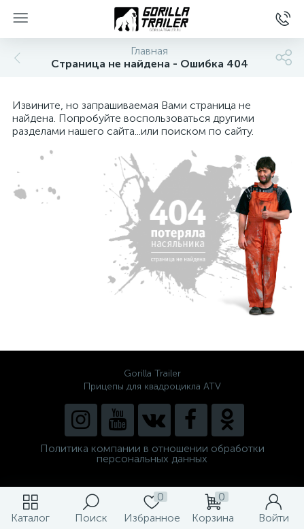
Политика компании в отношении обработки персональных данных (152, 453)
